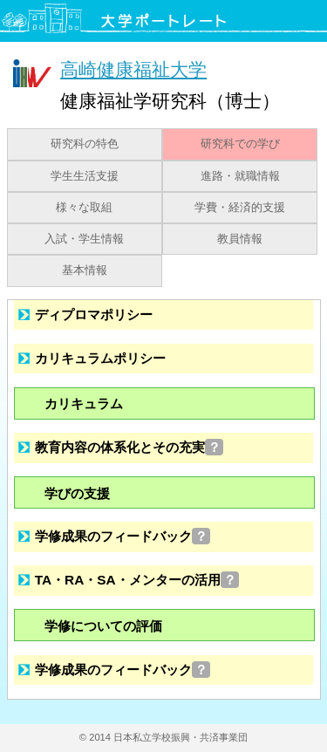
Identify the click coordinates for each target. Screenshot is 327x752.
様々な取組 (84, 208)
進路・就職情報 (240, 176)
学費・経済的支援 (239, 208)
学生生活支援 (85, 176)
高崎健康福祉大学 (133, 69)
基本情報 (84, 270)
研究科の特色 (85, 144)
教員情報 (239, 239)
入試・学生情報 (84, 239)
